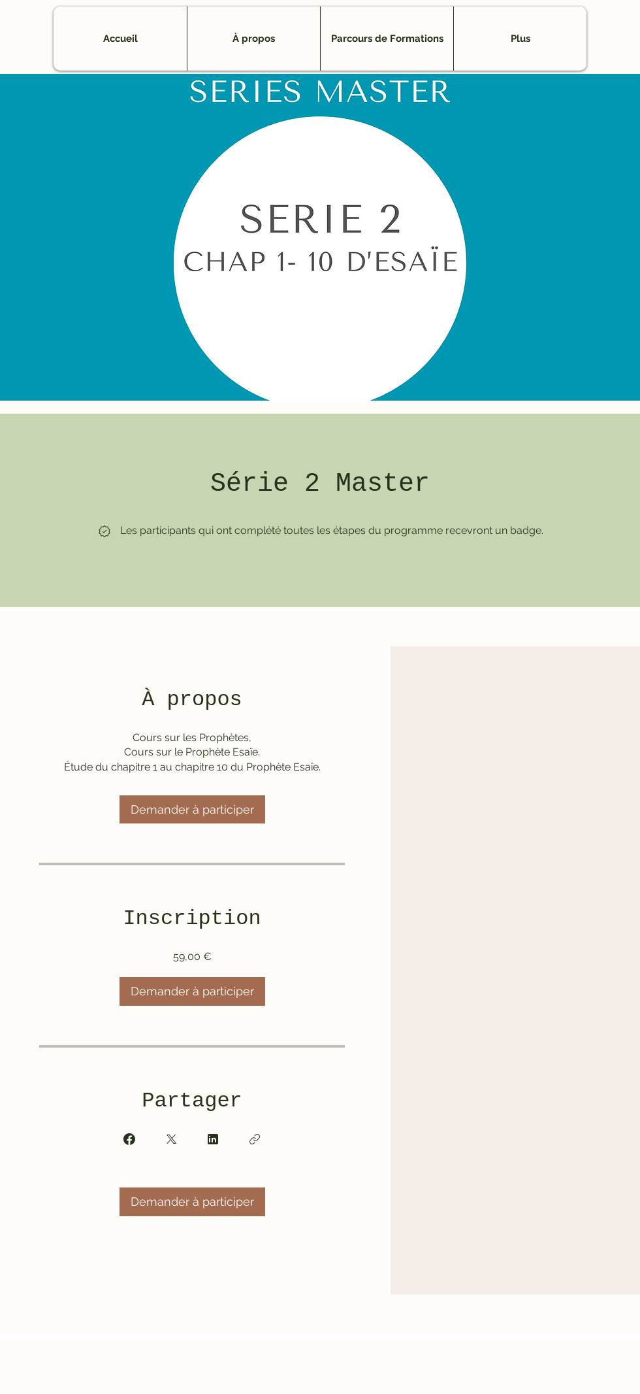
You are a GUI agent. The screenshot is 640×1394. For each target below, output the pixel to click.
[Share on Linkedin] (213, 1139)
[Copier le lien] (255, 1139)
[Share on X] (171, 1139)
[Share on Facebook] (129, 1139)
